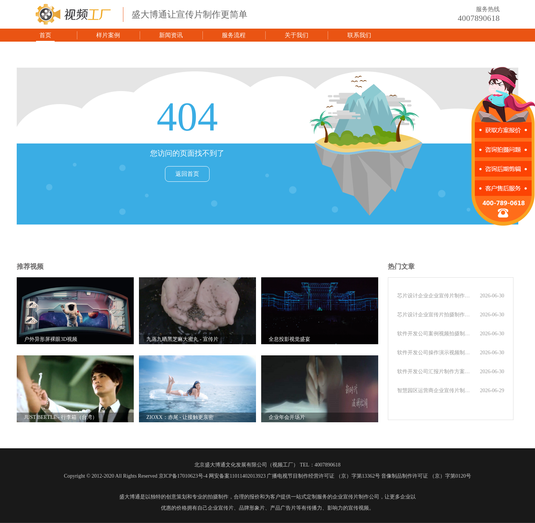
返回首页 (187, 174)
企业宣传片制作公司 (356, 497)
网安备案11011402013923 (237, 476)
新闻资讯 (171, 35)
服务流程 (234, 35)
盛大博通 (129, 497)
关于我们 (296, 35)
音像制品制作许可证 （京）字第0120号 (426, 476)
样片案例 (108, 35)
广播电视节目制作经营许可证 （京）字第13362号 (323, 476)
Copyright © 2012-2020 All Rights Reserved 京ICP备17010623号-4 (135, 476)
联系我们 (359, 35)
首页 (45, 35)
